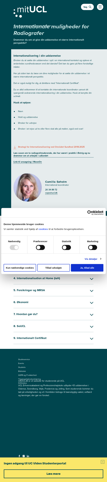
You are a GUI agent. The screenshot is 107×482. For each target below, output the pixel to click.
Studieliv (22, 367)
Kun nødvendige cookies (20, 267)
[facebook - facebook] (19, 457)
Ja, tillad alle (87, 267)
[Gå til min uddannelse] (53, 11)
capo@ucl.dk (51, 192)
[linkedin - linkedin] (28, 457)
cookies (44, 229)
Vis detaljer (91, 258)
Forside (16, 26)
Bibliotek (22, 371)
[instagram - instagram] (24, 457)
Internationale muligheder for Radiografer (36, 26)
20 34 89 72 (51, 189)
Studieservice (24, 359)
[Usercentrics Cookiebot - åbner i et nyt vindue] (89, 212)
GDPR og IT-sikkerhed (27, 375)
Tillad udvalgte (53, 267)
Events (21, 363)
